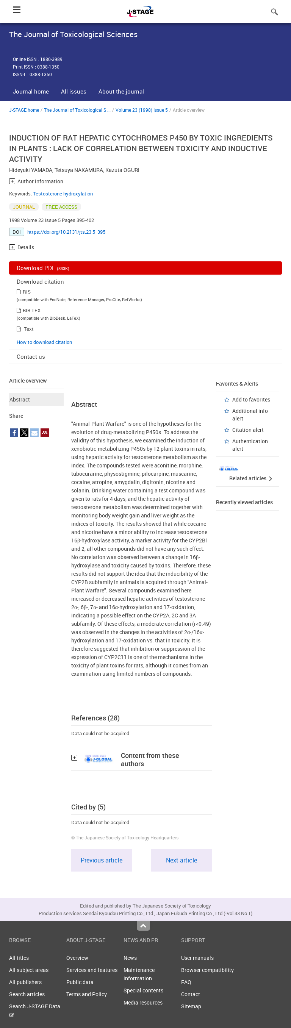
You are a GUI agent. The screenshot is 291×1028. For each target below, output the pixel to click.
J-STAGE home (24, 110)
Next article (181, 860)
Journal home (31, 91)
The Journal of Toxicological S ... (77, 110)
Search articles (27, 994)
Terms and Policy (86, 994)
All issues (73, 91)
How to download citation (44, 342)
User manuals (197, 957)
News (130, 957)
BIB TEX (32, 310)
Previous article (101, 860)
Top (143, 926)
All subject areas (28, 969)
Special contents (143, 990)
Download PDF (43, 268)
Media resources (143, 1002)
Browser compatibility (207, 969)
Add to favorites (251, 399)
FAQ (186, 982)
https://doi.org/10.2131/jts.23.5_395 (66, 231)
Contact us (31, 356)
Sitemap (191, 1006)
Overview (77, 957)
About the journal (121, 91)
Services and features (91, 969)
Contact (190, 994)
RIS (27, 291)
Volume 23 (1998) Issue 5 (142, 110)
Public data (80, 982)
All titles (19, 957)
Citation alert (248, 429)
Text (29, 328)
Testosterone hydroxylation (63, 193)
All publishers (25, 982)
